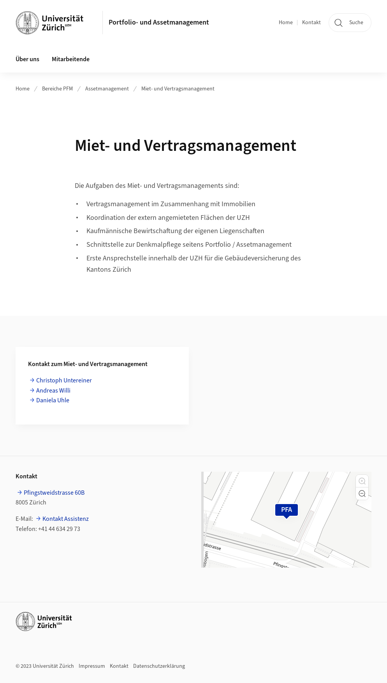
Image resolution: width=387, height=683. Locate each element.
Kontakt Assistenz (65, 519)
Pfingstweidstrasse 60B (54, 492)
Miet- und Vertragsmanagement (178, 89)
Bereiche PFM (57, 89)
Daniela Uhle (52, 400)
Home (286, 23)
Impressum (92, 666)
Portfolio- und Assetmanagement (159, 22)
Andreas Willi (53, 390)
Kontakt (311, 23)
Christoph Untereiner (64, 380)
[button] (362, 481)
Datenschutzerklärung (159, 666)
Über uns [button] (27, 59)
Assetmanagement (107, 89)
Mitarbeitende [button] (71, 59)
